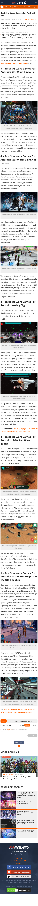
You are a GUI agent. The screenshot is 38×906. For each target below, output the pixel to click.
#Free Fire (23, 7)
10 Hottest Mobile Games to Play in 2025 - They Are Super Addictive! (17, 778)
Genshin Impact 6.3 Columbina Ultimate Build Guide (25, 812)
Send (32, 735)
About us (19, 858)
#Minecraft (8, 7)
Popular (34, 725)
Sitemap (19, 863)
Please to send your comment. (15, 730)
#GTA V (15, 7)
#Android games (26, 721)
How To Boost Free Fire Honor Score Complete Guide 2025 (25, 831)
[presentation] (8, 721)
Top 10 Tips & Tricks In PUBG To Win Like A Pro (15, 32)
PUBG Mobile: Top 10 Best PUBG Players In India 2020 (17, 38)
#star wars (14, 721)
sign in (9, 730)
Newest (27, 725)
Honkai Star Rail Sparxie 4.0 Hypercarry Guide (25, 802)
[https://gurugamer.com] (19, 847)
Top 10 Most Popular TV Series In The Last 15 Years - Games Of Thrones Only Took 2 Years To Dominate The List (19, 35)
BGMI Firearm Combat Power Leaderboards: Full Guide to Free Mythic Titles (25, 822)
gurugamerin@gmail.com (20, 854)
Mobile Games (30, 19)
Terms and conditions (19, 861)
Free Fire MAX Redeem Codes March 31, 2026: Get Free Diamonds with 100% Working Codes (26, 794)
